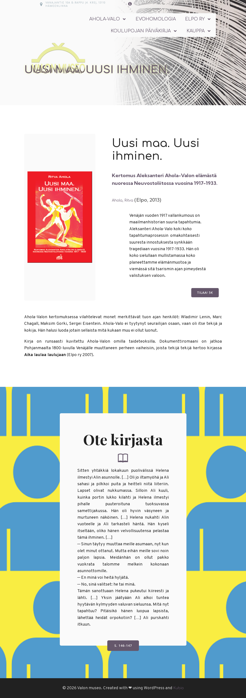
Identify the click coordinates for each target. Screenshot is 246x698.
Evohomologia (156, 19)
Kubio (178, 688)
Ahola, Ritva (122, 200)
